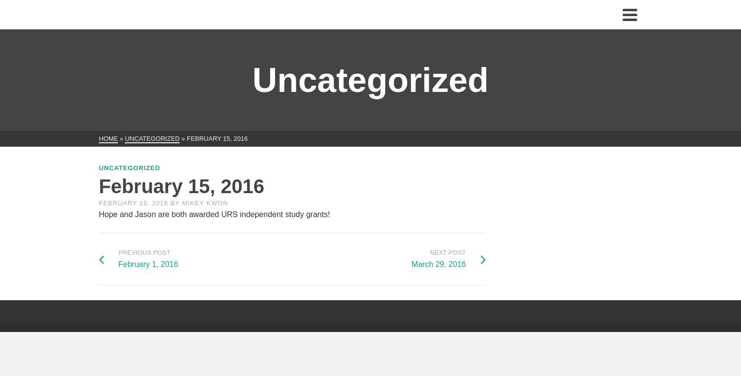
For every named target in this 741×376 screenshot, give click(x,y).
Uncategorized (129, 168)
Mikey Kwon (205, 203)
